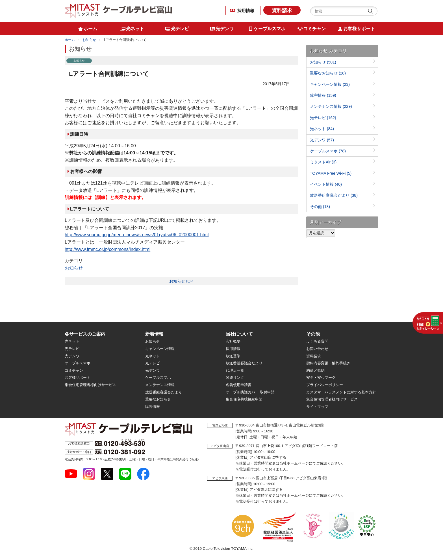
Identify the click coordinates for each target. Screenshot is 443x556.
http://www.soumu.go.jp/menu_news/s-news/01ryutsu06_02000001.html (137, 234)
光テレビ (323, 117)
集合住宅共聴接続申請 (244, 399)
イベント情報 (326, 184)
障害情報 (323, 95)
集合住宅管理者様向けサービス (90, 385)
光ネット (322, 128)
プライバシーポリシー (324, 385)
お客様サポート (77, 377)
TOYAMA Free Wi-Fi (330, 173)
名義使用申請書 (238, 385)
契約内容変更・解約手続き (328, 363)
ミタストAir (323, 162)
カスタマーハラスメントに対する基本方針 (341, 392)
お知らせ (89, 40)
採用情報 (245, 10)
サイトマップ (317, 406)
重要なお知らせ (328, 73)
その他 (320, 206)
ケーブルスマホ (328, 151)
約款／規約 (315, 370)
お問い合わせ (317, 349)
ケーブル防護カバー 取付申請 (250, 392)
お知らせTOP (181, 281)
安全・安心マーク (321, 377)
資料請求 (282, 10)
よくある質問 (317, 341)
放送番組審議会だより (334, 195)
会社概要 (233, 341)
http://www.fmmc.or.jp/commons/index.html (107, 249)
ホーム (70, 40)
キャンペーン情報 (330, 84)
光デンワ (322, 140)
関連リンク (235, 377)
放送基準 (233, 356)
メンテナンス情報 (331, 106)
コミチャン (74, 370)
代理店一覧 (235, 370)
